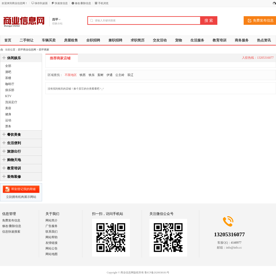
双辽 (130, 75)
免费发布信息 (11, 220)
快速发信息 (61, 3)
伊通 (110, 75)
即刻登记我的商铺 (23, 189)
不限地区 (71, 75)
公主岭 (119, 75)
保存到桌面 (41, 3)
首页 (7, 40)
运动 (8, 120)
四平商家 (44, 49)
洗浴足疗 (11, 102)
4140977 (236, 242)
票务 (8, 126)
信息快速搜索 (11, 231)
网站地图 (51, 254)
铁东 (92, 75)
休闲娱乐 (14, 58)
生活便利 (14, 143)
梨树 (100, 75)
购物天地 (14, 160)
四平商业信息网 (27, 49)
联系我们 (51, 231)
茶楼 (8, 78)
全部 (8, 66)
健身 (8, 114)
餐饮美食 (14, 134)
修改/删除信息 (83, 3)
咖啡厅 (9, 84)
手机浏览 (103, 3)
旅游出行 (14, 151)
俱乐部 (9, 90)
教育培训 (14, 168)
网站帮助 (51, 237)
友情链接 (51, 242)
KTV (8, 96)
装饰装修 (14, 176)
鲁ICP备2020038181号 (156, 272)
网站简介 (51, 220)
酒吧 (8, 72)
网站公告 (51, 248)
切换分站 (57, 23)
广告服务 (51, 226)
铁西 (83, 75)
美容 (8, 108)
